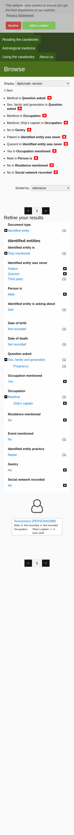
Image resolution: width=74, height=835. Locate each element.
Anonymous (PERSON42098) (35, 521)
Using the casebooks (18, 57)
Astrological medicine (18, 48)
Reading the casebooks (20, 40)
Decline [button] (13, 25)
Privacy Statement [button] (20, 15)
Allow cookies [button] (39, 25)
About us (46, 57)
